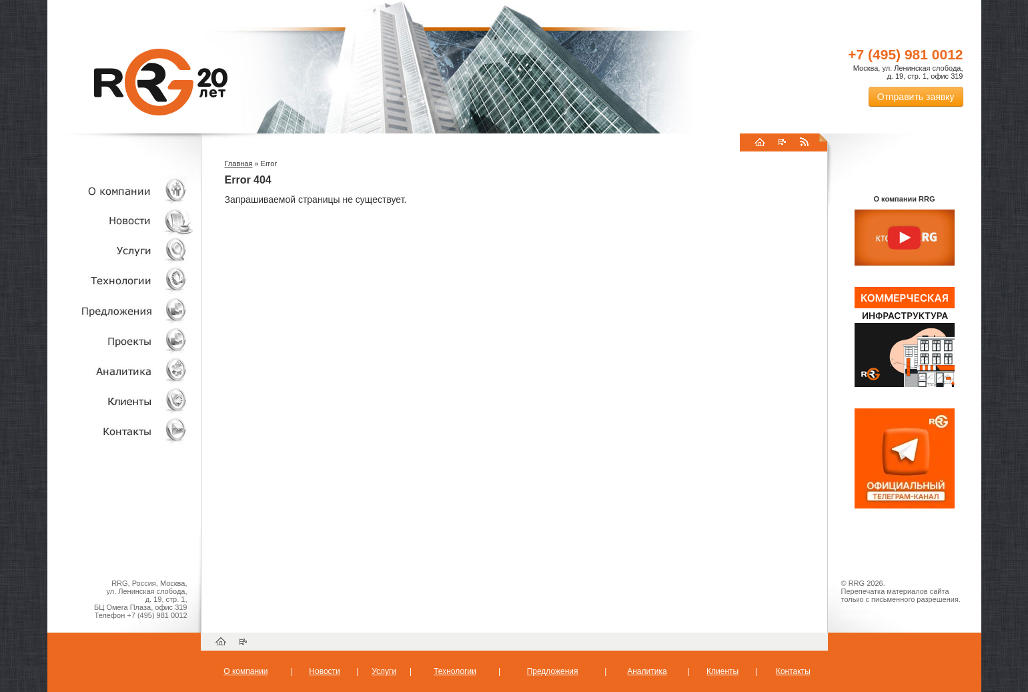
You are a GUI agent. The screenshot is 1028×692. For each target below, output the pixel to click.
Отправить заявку (916, 96)
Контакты (120, 431)
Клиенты (120, 401)
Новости (124, 221)
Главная (239, 163)
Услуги (120, 251)
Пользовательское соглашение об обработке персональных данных (899, 611)
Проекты (120, 341)
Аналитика (120, 371)
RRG (160, 82)
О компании (120, 191)
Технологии (120, 281)
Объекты (120, 311)
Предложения (552, 671)
